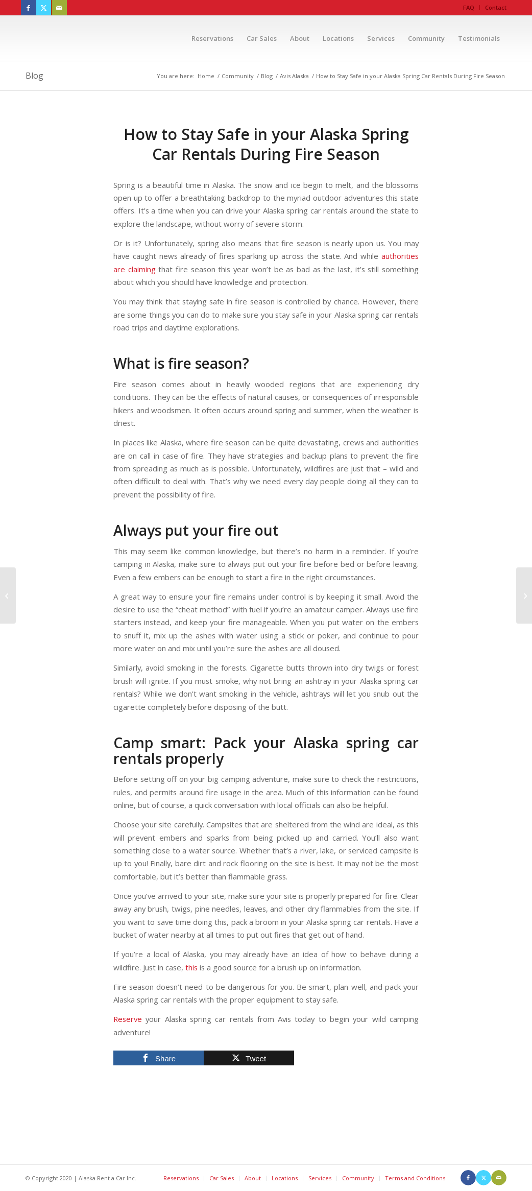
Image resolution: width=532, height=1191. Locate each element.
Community (358, 1178)
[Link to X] (43, 7)
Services (319, 1178)
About (253, 1178)
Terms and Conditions (415, 1178)
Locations (285, 1178)
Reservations (181, 1178)
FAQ (468, 7)
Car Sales (221, 1178)
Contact (495, 7)
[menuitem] (469, 7)
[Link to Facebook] (28, 7)
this (191, 967)
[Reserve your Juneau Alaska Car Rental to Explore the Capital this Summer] (8, 595)
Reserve (127, 1019)
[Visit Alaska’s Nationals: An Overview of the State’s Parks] (524, 595)
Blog (34, 75)
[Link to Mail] (59, 7)
